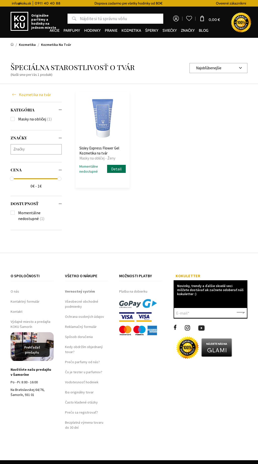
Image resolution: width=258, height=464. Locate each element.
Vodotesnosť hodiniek (82, 382)
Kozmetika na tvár (35, 94)
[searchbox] (37, 149)
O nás (15, 291)
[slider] (12, 179)
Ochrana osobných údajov (84, 316)
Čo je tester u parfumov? (83, 372)
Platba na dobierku (133, 291)
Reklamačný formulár (81, 326)
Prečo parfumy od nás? (82, 362)
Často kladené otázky (81, 402)
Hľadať (72, 19)
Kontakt (16, 311)
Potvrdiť (240, 313)
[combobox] (218, 68)
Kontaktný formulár (25, 301)
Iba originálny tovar (79, 392)
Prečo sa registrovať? (81, 412)
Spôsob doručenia (79, 336)
